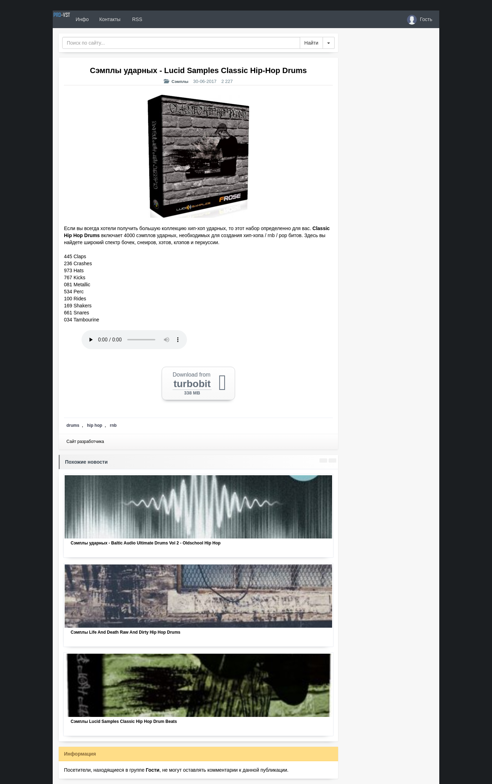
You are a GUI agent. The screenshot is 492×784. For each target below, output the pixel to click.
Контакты (134, 19)
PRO (74, 19)
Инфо (106, 19)
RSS (161, 19)
